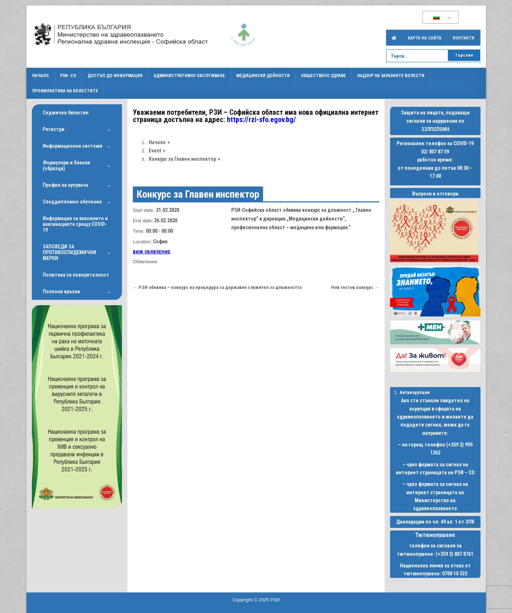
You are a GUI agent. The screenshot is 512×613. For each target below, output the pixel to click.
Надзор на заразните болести (390, 75)
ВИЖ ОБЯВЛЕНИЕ (151, 252)
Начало (40, 75)
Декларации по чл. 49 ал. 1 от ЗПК (435, 522)
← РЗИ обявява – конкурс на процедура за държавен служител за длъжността (217, 287)
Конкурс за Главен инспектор (197, 194)
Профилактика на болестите (65, 90)
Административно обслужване (189, 75)
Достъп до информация (115, 75)
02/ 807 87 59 (435, 152)
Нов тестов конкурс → (355, 287)
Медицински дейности (263, 75)
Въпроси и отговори (435, 194)
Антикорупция (414, 392)
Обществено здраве (323, 75)
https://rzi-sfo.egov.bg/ (261, 119)
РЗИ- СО (68, 75)
